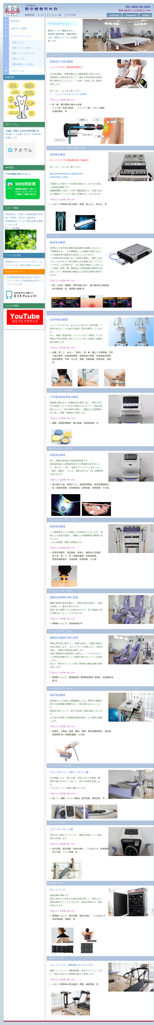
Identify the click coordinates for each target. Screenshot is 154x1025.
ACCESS (114, 15)
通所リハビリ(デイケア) (23, 53)
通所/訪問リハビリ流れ (23, 64)
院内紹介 (15, 21)
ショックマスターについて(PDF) (71, 94)
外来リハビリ (18, 42)
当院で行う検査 (18, 28)
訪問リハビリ (18, 59)
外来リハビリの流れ (21, 48)
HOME (146, 15)
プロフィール (17, 71)
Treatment (130, 15)
